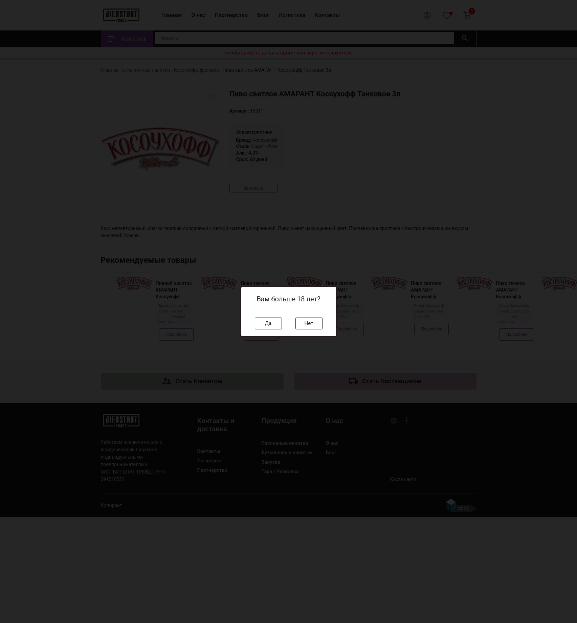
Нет (309, 323)
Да (268, 323)
